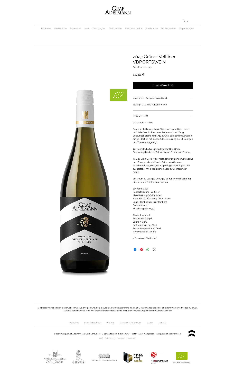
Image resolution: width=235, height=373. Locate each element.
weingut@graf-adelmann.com (168, 334)
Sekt (86, 28)
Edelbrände (152, 28)
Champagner (100, 28)
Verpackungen (186, 28)
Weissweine (60, 28)
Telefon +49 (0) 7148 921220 (142, 334)
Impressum (131, 338)
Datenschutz (110, 338)
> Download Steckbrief (144, 238)
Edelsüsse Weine (134, 28)
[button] (185, 21)
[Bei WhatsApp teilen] (148, 250)
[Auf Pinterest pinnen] (141, 250)
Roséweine (75, 28)
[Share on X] (154, 250)
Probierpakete (168, 28)
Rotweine (46, 28)
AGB (101, 338)
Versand (121, 338)
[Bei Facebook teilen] (135, 250)
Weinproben (115, 28)
